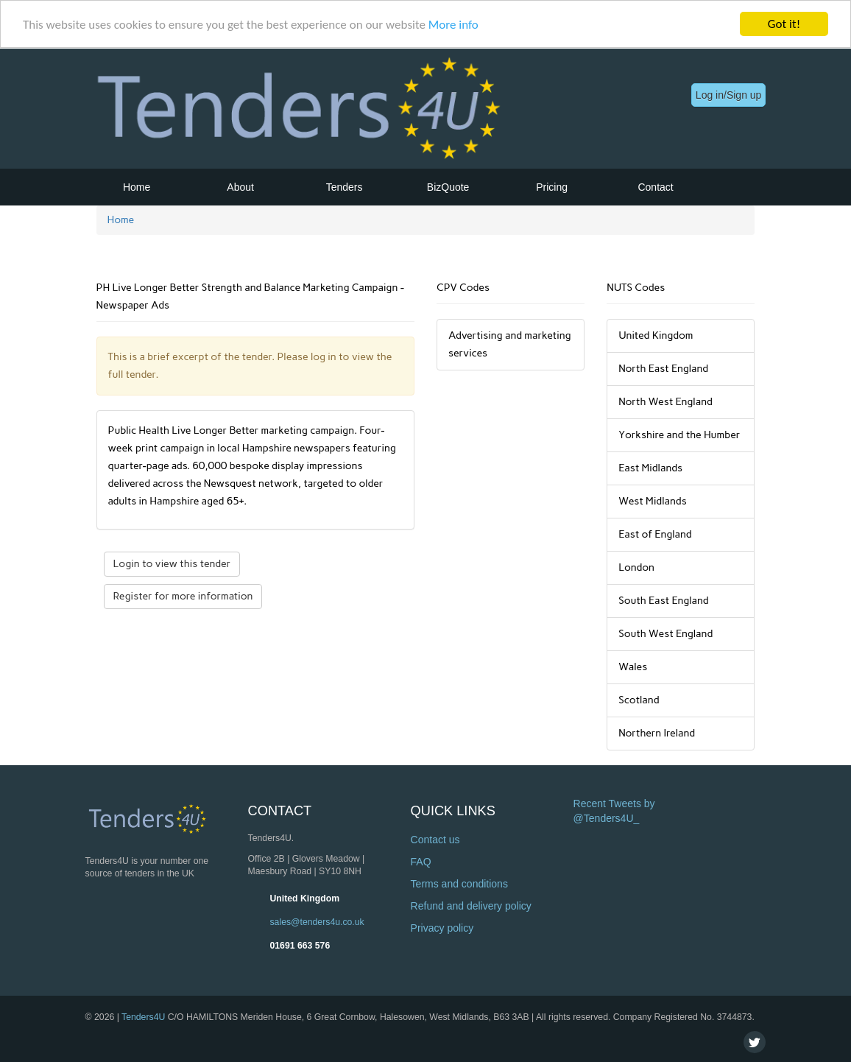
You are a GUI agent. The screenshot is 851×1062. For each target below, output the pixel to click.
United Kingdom (304, 898)
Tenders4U (143, 1017)
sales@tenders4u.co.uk (316, 922)
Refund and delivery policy (471, 906)
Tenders (344, 187)
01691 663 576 (299, 945)
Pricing (552, 187)
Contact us (435, 839)
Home (136, 187)
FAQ (421, 862)
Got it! (784, 24)
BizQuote (448, 187)
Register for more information (183, 596)
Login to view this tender (172, 564)
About (240, 187)
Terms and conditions (459, 884)
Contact (655, 187)
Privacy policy (442, 928)
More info (453, 24)
